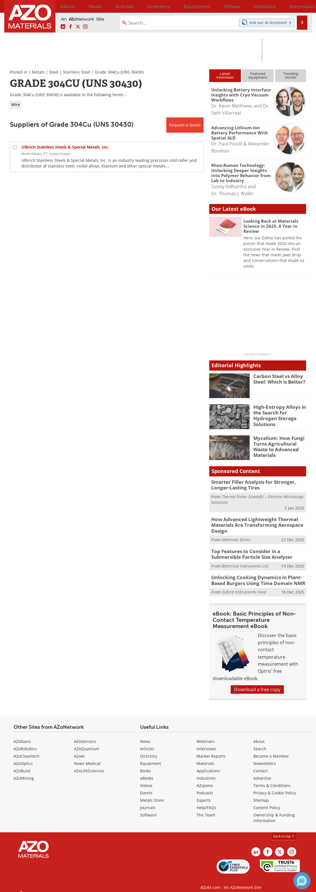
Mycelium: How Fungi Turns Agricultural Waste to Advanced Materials (276, 445)
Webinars (206, 735)
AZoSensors (85, 735)
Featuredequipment (258, 75)
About (259, 735)
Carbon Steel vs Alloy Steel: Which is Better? (277, 378)
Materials (205, 757)
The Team (206, 809)
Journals (148, 802)
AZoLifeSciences (89, 765)
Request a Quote (185, 125)
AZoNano (22, 735)
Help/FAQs (206, 802)
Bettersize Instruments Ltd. (245, 561)
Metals (38, 72)
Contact (260, 765)
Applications (208, 765)
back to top (284, 830)
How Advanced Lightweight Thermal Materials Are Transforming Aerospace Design (252, 523)
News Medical (87, 757)
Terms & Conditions (272, 780)
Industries (206, 772)
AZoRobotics (25, 743)
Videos (146, 780)
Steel (53, 72)
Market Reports (211, 750)
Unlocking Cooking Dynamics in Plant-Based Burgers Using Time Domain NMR (257, 575)
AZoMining (24, 772)
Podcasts (205, 787)
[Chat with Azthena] (301, 880)
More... (299, 6)
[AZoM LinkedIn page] (63, 27)
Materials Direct (236, 536)
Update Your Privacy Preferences (52, 884)
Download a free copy (257, 684)
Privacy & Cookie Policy (274, 787)
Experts (204, 794)
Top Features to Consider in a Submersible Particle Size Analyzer (256, 550)
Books (145, 765)
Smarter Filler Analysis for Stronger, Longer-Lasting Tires (257, 484)
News (145, 735)
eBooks (146, 772)
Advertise (262, 772)
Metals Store (152, 794)
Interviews (206, 743)
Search (259, 743)
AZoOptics (23, 757)
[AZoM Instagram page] (85, 27)
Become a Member (271, 750)
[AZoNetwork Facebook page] (70, 27)
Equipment (150, 757)
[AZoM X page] (78, 27)
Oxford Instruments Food (244, 586)
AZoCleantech (27, 750)
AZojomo (205, 780)
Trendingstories (290, 75)
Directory (143, 6)
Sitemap (261, 794)
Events (146, 787)
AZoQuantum (86, 743)
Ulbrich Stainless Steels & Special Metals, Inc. (65, 147)
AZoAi (79, 750)
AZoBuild (22, 765)
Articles (147, 743)
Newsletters (264, 757)
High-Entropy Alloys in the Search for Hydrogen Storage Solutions (279, 412)
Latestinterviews (225, 75)
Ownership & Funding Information (274, 812)
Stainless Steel (76, 72)
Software (148, 809)
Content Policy (266, 802)
